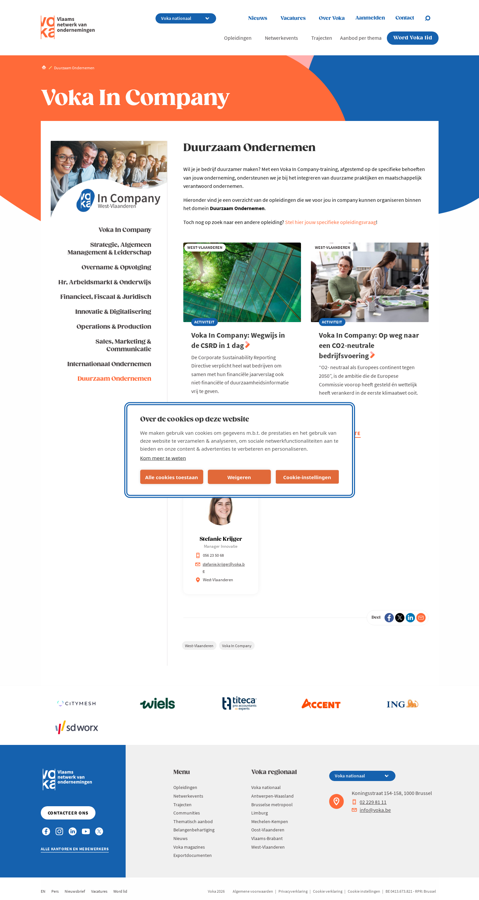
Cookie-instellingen (307, 477)
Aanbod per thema (361, 37)
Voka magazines (189, 847)
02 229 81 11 (369, 802)
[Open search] (432, 18)
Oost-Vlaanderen (267, 830)
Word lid (120, 891)
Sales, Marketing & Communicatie (123, 345)
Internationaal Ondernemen (109, 364)
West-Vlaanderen (199, 645)
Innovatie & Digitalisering (113, 312)
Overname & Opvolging (116, 267)
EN (43, 891)
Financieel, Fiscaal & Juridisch (105, 297)
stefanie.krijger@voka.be (220, 567)
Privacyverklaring (293, 891)
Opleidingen (238, 37)
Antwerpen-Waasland (272, 796)
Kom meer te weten (163, 458)
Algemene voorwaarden (253, 891)
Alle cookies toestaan (171, 477)
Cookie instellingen (364, 891)
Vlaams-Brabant (267, 838)
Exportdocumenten (192, 855)
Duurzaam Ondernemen (114, 378)
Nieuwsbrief (75, 891)
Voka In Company (124, 230)
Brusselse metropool (272, 805)
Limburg (259, 813)
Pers (55, 891)
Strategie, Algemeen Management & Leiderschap (109, 249)
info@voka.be (371, 810)
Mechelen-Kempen (269, 821)
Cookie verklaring (327, 891)
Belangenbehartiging (193, 830)
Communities (186, 813)
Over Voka (332, 18)
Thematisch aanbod (193, 821)
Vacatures (293, 18)
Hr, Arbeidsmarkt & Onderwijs (104, 282)
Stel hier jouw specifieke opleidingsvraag (330, 222)
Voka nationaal (266, 787)
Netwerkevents (281, 37)
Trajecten (321, 37)
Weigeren (239, 477)
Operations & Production (114, 326)
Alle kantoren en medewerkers (75, 848)
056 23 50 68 (209, 555)
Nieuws (257, 18)
